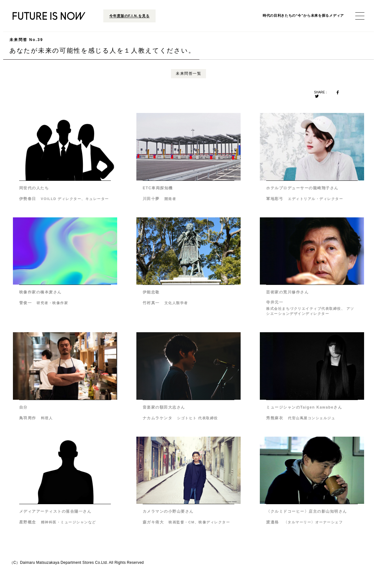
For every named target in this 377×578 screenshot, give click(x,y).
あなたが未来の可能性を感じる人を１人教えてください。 (102, 45)
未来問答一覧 (188, 73)
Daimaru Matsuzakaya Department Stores (57, 562)
